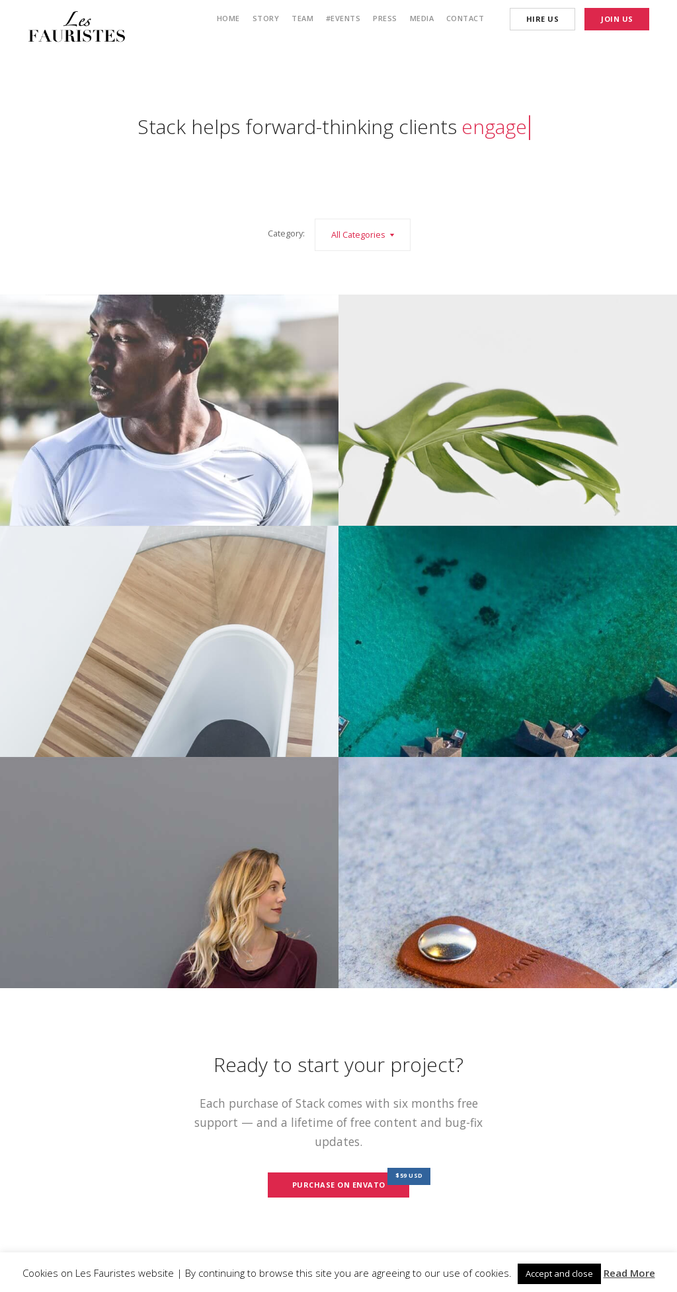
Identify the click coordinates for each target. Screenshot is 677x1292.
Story (266, 18)
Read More (629, 1272)
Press (385, 18)
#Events (343, 18)
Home (228, 18)
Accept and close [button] (559, 1273)
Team (302, 18)
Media (422, 18)
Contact (465, 18)
